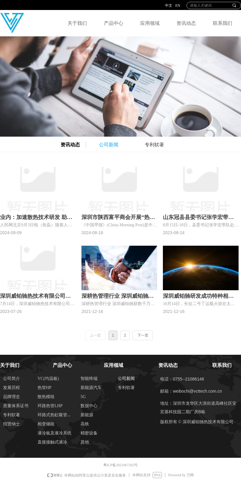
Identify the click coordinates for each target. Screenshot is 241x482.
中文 (168, 5)
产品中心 (113, 23)
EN (177, 5)
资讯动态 (186, 23)
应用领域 (150, 23)
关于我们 (77, 23)
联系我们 (222, 23)
